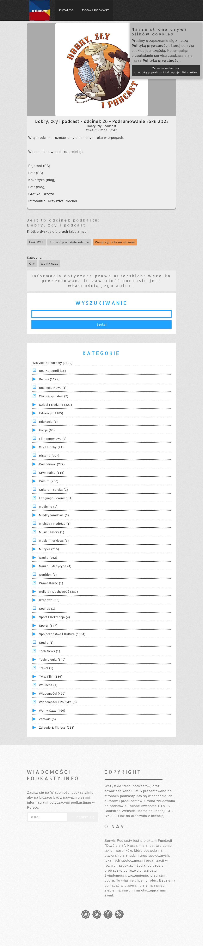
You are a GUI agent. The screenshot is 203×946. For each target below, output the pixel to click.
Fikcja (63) (47, 430)
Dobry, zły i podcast (56, 225)
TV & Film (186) (50, 676)
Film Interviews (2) (53, 438)
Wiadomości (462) (52, 693)
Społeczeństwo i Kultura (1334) (62, 634)
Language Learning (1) (56, 498)
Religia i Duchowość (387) (58, 591)
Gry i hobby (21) (51, 447)
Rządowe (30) (49, 600)
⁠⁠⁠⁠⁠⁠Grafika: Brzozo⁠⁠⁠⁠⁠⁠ (41, 194)
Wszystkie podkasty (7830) (52, 363)
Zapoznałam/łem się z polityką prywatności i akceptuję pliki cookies (165, 70)
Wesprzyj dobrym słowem (115, 242)
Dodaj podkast (95, 10)
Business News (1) (53, 387)
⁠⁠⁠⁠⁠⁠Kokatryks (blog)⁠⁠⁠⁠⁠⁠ (42, 180)
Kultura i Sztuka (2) (53, 489)
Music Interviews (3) (54, 540)
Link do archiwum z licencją (141, 816)
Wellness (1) (48, 685)
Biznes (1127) (49, 379)
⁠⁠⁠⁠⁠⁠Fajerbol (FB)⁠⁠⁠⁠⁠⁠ (39, 166)
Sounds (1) (47, 608)
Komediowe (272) (52, 464)
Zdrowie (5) (47, 719)
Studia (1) (46, 642)
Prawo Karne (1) (51, 583)
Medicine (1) (48, 506)
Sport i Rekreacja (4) (54, 617)
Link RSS (36, 242)
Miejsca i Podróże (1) (55, 523)
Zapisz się (82, 817)
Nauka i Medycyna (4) (55, 566)
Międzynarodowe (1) (54, 515)
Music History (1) (51, 532)
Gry (32, 263)
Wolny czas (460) (52, 710)
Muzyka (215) (49, 549)
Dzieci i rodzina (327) (55, 404)
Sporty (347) (48, 625)
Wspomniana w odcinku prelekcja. (56, 152)
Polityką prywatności (150, 45)
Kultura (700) (49, 481)
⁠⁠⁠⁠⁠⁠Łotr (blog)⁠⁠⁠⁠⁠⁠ (37, 187)
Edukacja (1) (48, 421)
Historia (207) (49, 455)
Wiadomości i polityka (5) (58, 702)
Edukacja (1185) (51, 413)
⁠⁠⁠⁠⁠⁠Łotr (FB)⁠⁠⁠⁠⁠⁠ (35, 173)
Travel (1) (46, 668)
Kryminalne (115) (51, 472)
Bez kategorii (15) (52, 370)
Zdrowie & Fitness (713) (57, 727)
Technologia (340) (52, 659)
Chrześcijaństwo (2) (53, 396)
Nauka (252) (48, 557)
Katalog (66, 10)
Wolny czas (49, 263)
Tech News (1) (49, 651)
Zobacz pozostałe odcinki (69, 242)
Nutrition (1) (48, 574)
